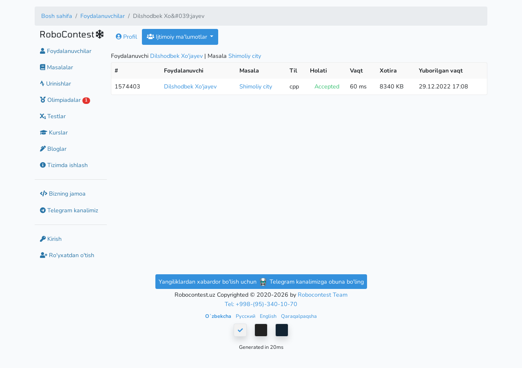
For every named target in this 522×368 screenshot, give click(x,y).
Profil (126, 37)
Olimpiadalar (65, 100)
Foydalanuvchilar (102, 16)
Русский (246, 316)
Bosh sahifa (56, 16)
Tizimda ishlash (64, 165)
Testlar (53, 116)
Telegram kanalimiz (69, 210)
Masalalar (56, 67)
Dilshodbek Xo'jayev (176, 56)
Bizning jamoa (63, 194)
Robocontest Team (322, 295)
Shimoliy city (244, 56)
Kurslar (54, 132)
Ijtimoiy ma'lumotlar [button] (178, 37)
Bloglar (53, 149)
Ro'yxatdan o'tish (67, 255)
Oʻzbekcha (218, 316)
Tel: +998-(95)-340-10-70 (261, 304)
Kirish (51, 239)
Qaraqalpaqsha (299, 316)
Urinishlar (55, 83)
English (269, 316)
